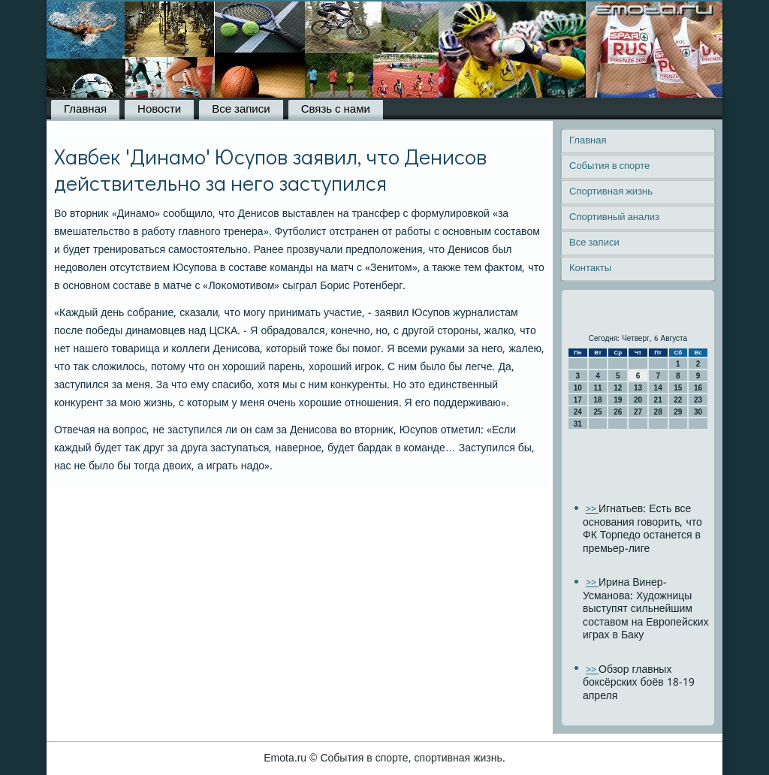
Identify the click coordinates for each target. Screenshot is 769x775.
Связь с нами (335, 109)
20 (638, 400)
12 (618, 388)
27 (638, 412)
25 (597, 412)
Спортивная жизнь (611, 192)
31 (578, 424)
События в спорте (609, 166)
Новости (159, 109)
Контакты (590, 268)
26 (618, 412)
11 (597, 388)
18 (597, 400)
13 (638, 388)
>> (592, 509)
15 (678, 388)
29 (678, 412)
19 (618, 400)
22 (678, 400)
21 (658, 400)
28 (658, 412)
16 (698, 388)
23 (698, 400)
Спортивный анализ (614, 217)
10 (578, 388)
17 (578, 400)
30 (698, 412)
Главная (85, 109)
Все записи (241, 109)
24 (578, 412)
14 (658, 388)
